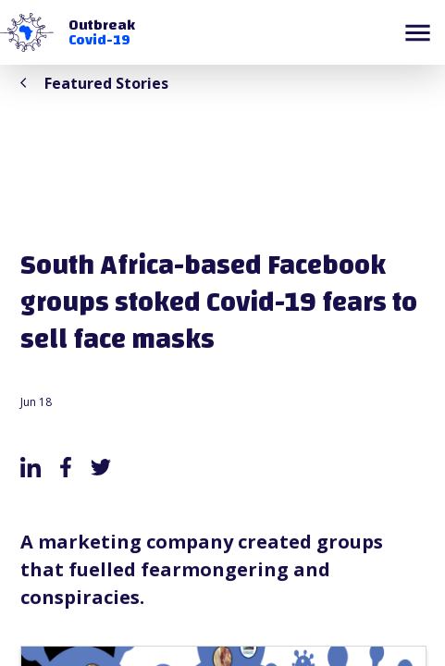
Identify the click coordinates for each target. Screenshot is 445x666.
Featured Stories (94, 83)
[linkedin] (30, 467)
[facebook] (66, 467)
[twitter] (101, 467)
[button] (27, 32)
